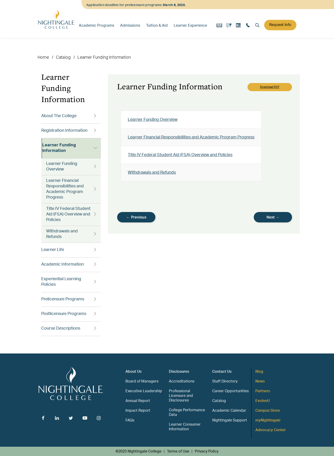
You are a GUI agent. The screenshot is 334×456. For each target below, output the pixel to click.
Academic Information (62, 264)
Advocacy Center (270, 430)
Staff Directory (225, 381)
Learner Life (52, 250)
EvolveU (262, 401)
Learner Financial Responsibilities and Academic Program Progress (65, 189)
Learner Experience (190, 25)
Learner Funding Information (59, 148)
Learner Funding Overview (61, 166)
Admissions (130, 25)
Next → (273, 217)
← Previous (136, 217)
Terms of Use (178, 451)
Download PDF (269, 87)
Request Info (280, 25)
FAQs (129, 420)
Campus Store (267, 410)
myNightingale (267, 420)
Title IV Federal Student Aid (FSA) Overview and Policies (68, 214)
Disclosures (179, 371)
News (260, 381)
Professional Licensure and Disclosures (181, 395)
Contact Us (221, 371)
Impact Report (137, 410)
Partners (262, 391)
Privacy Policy (206, 451)
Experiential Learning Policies (61, 282)
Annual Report (137, 401)
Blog (259, 371)
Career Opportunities (230, 391)
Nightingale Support (229, 420)
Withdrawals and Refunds (62, 234)
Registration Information (64, 130)
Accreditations (181, 381)
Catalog (63, 57)
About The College (59, 116)
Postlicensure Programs (63, 314)
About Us (133, 371)
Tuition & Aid (157, 25)
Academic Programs (96, 25)
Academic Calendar (229, 410)
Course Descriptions (60, 328)
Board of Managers (141, 381)
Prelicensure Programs (62, 299)
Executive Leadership (143, 391)
